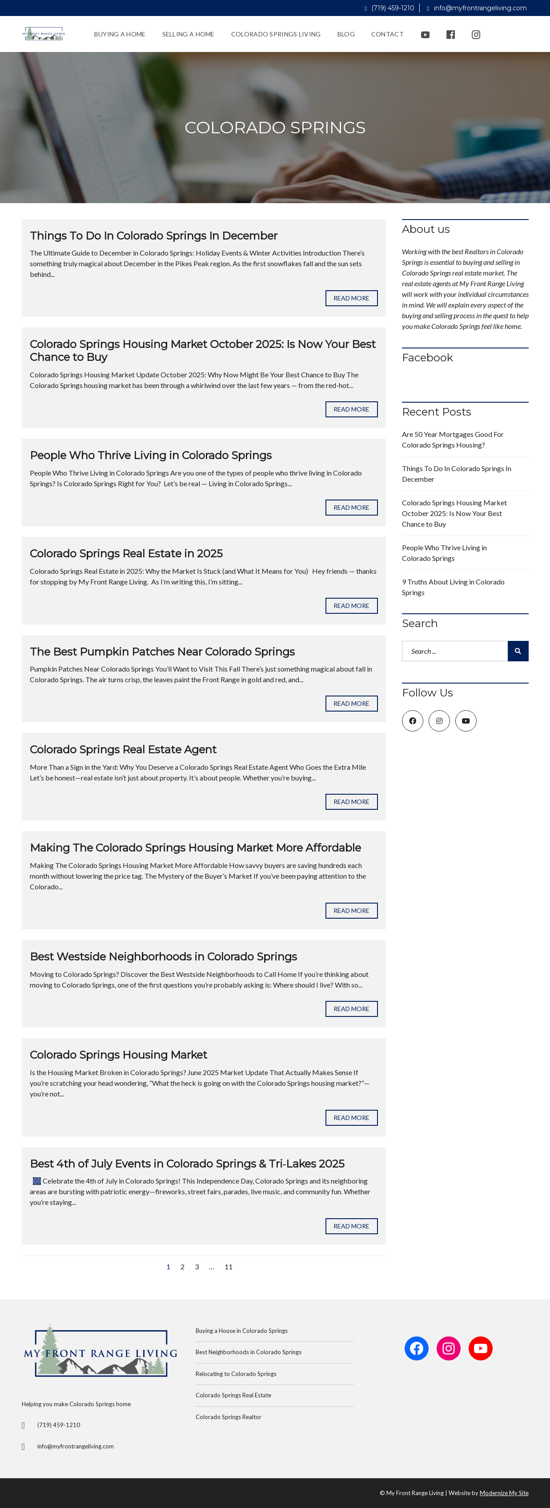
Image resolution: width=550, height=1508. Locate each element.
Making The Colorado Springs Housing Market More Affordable (195, 847)
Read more (351, 298)
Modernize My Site (504, 1492)
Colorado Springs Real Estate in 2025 (126, 553)
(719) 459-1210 (389, 8)
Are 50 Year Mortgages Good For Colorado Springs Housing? (453, 439)
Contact (387, 34)
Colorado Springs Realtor (228, 1416)
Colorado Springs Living (276, 34)
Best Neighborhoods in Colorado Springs (248, 1352)
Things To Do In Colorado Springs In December (153, 235)
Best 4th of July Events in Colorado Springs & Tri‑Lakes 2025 (187, 1163)
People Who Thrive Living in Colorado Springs (151, 455)
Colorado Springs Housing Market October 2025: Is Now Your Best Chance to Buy (203, 351)
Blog (346, 34)
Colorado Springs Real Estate (233, 1395)
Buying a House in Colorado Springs (242, 1330)
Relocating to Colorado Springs (236, 1373)
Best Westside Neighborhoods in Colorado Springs (163, 956)
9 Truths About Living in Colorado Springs (453, 586)
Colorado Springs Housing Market (118, 1054)
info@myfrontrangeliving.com (476, 8)
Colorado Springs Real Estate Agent (123, 749)
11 (229, 1266)
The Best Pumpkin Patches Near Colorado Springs (162, 651)
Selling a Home (188, 34)
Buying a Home (120, 34)
